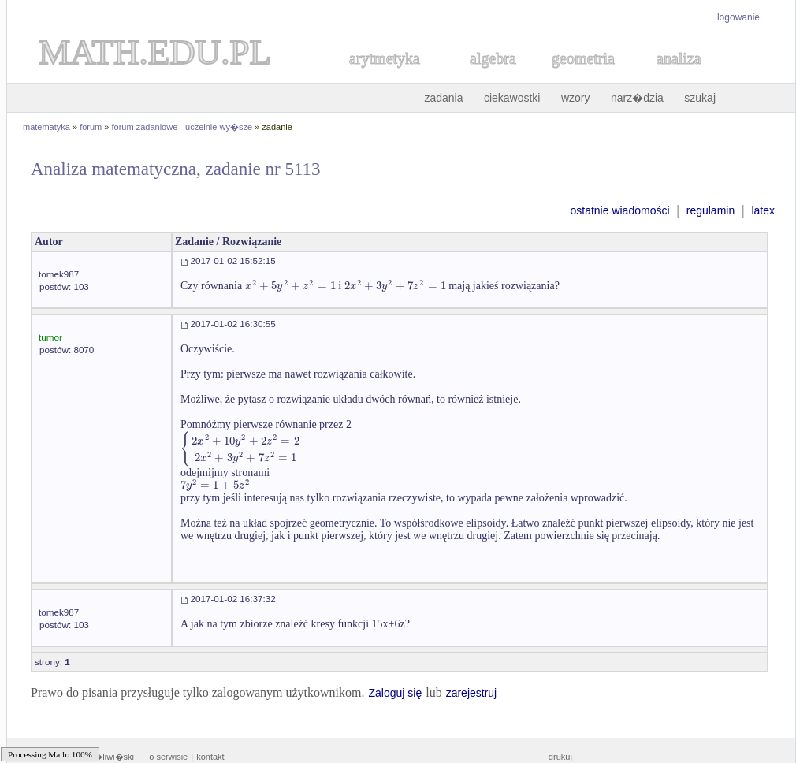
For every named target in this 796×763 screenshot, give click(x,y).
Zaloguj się (395, 693)
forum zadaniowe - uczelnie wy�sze (182, 127)
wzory (575, 97)
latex (763, 210)
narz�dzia (637, 97)
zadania (443, 97)
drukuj (560, 756)
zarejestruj (471, 693)
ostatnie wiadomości (619, 210)
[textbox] (290, 286)
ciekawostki (512, 97)
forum (91, 127)
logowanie (738, 17)
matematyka (46, 127)
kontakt (210, 756)
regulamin (710, 210)
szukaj (700, 97)
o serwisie (168, 756)
